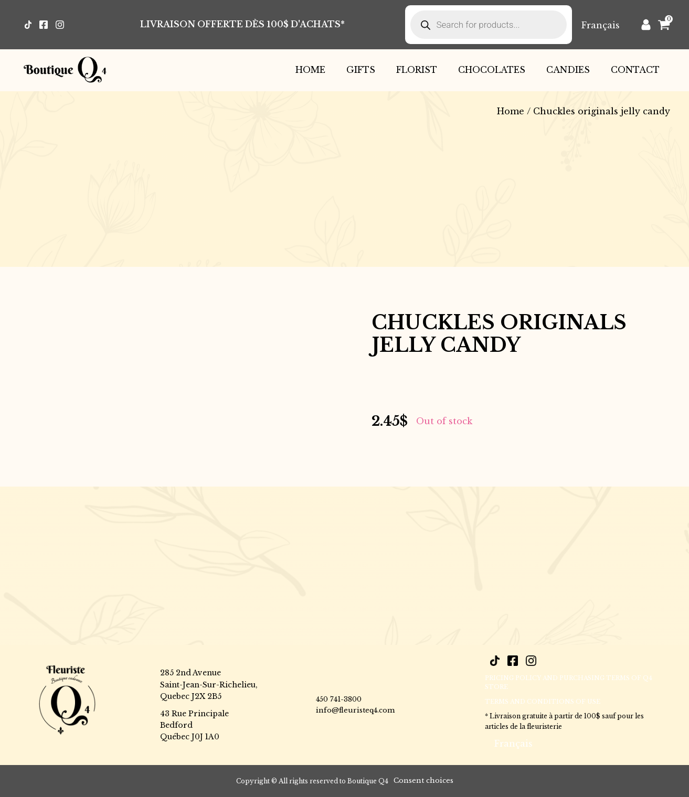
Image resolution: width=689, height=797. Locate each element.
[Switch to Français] (600, 25)
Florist (416, 69)
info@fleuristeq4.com (355, 710)
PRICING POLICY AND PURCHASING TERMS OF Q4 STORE (568, 682)
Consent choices (423, 780)
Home (310, 69)
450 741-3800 (339, 699)
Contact (635, 69)
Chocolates (491, 69)
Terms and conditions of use (542, 701)
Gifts (360, 69)
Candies (568, 69)
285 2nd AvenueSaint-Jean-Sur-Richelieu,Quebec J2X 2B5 (209, 684)
